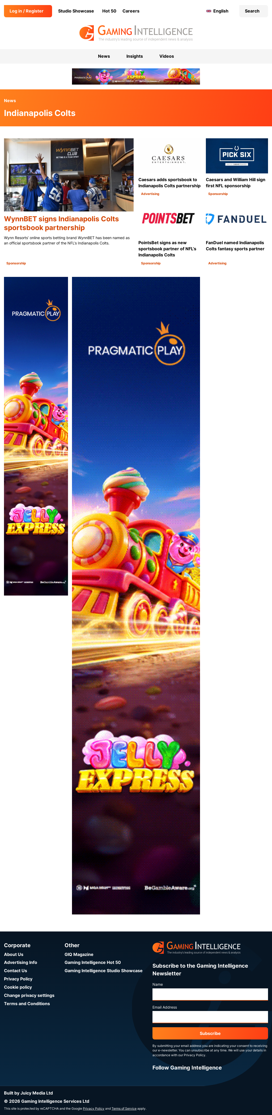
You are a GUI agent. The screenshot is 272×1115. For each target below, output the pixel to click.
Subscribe (210, 1033)
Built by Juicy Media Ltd (28, 1093)
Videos (166, 56)
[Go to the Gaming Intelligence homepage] (135, 33)
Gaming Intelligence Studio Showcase (104, 970)
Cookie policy (18, 987)
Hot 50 (109, 11)
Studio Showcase (76, 11)
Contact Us (15, 970)
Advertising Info (20, 962)
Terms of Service (124, 1108)
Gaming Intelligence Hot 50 (93, 962)
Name (157, 984)
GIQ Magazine (79, 954)
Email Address (164, 1007)
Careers (130, 11)
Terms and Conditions (27, 1003)
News (10, 100)
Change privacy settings (29, 995)
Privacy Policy (18, 978)
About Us (13, 954)
